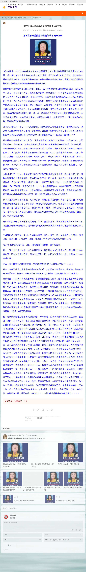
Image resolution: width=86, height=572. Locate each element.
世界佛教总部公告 (31, 4)
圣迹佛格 (11, 18)
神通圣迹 (50, 4)
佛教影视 (72, 4)
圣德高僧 (42, 4)
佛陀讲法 (13, 4)
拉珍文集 (57, 4)
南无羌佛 (20, 4)
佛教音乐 (80, 4)
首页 (7, 4)
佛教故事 (64, 4)
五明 (68, 71)
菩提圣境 (12, 7)
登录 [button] (4, 1)
